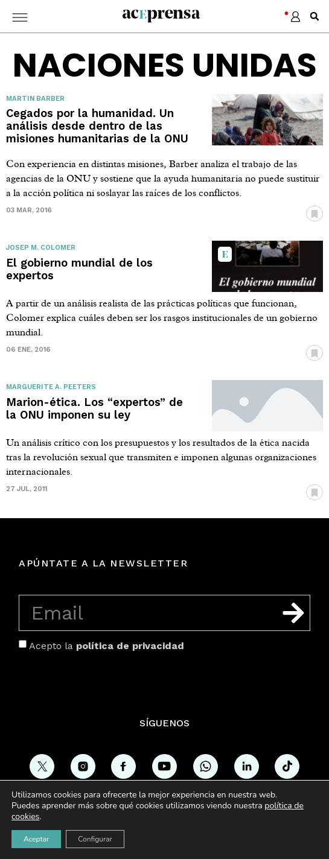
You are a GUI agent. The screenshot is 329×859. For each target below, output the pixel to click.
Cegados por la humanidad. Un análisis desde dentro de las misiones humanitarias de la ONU (97, 126)
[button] (314, 16)
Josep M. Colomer (40, 248)
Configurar (95, 839)
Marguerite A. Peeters (51, 387)
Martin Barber (35, 99)
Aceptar (36, 839)
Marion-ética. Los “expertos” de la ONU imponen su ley (94, 408)
